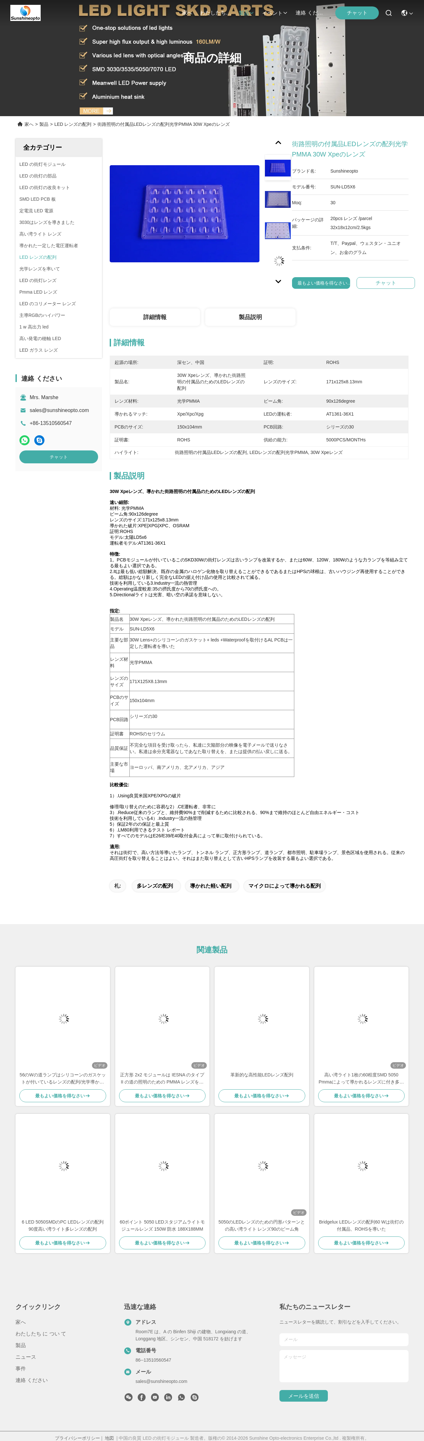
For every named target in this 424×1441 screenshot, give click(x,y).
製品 (246, 13)
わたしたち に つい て (215, 12)
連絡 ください (311, 12)
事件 (20, 1368)
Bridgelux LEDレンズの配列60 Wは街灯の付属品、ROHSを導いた (361, 1225)
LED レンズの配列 (72, 124)
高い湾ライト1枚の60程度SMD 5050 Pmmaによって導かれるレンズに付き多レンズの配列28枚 (361, 1078)
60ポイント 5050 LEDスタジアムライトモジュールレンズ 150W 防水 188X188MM (162, 1225)
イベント (275, 13)
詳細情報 (155, 317)
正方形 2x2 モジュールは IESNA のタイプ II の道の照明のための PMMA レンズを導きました (162, 1078)
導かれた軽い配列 (210, 886)
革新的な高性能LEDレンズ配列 (261, 1074)
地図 (109, 1438)
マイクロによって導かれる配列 (284, 886)
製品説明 (250, 317)
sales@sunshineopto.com (59, 410)
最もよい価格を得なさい (325, 283)
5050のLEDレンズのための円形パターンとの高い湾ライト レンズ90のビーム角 (261, 1225)
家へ (187, 12)
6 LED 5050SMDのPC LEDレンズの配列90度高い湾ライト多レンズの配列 (63, 1225)
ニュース (25, 1357)
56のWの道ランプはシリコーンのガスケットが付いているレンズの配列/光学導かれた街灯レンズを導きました (63, 1078)
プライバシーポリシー (77, 1438)
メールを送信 (303, 1396)
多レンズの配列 (155, 886)
